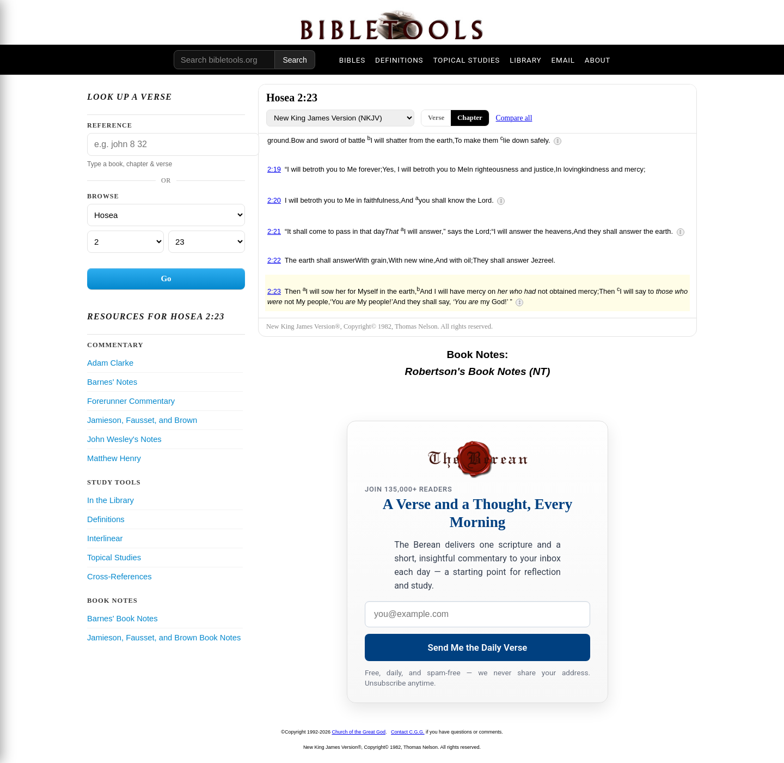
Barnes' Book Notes (122, 618)
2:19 (274, 169)
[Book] (166, 215)
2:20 (274, 200)
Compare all (514, 118)
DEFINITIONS (399, 60)
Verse (436, 118)
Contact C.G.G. (408, 732)
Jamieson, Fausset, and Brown (142, 420)
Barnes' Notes (112, 382)
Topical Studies (114, 557)
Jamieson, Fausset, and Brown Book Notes (164, 637)
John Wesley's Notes (124, 439)
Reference (109, 125)
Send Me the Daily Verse (478, 647)
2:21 (274, 231)
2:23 (274, 291)
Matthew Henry (114, 458)
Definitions (106, 519)
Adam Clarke (110, 363)
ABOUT (597, 60)
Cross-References (119, 576)
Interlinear (104, 538)
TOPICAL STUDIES (466, 60)
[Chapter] (125, 242)
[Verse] (206, 242)
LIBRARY (525, 60)
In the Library (110, 500)
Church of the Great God (359, 732)
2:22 (274, 260)
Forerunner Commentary (131, 401)
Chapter (469, 118)
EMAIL (562, 60)
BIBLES (352, 60)
